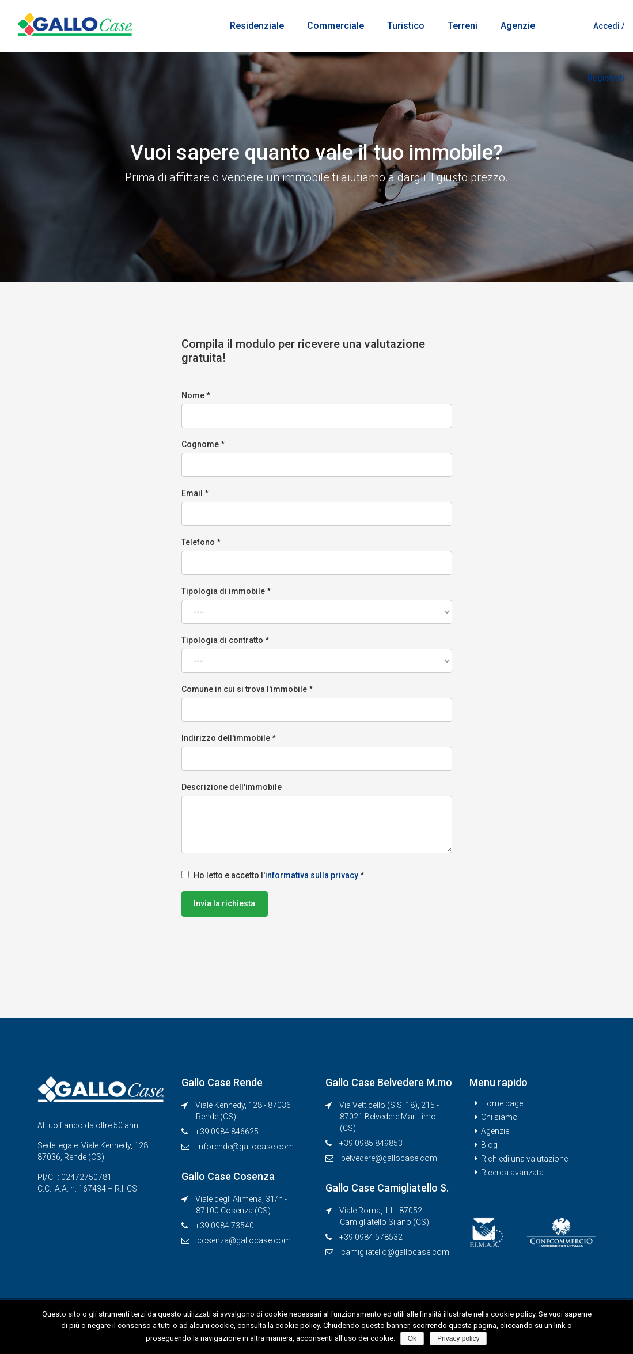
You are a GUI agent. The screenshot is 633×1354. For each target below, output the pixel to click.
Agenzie (518, 25)
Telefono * (316, 556)
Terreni (462, 25)
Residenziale (257, 25)
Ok (412, 1338)
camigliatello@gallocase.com (395, 1252)
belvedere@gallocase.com (389, 1158)
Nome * (316, 409)
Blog (489, 1144)
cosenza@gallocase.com (244, 1240)
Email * (316, 507)
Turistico (405, 25)
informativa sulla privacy (311, 875)
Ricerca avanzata (512, 1172)
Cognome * (316, 458)
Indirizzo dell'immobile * (316, 752)
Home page (502, 1103)
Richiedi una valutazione (524, 1158)
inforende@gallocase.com (245, 1146)
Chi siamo (499, 1117)
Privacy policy (459, 1338)
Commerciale (335, 25)
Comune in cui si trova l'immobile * (316, 703)
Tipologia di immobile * (316, 605)
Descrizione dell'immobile (316, 817)
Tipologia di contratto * (316, 654)
